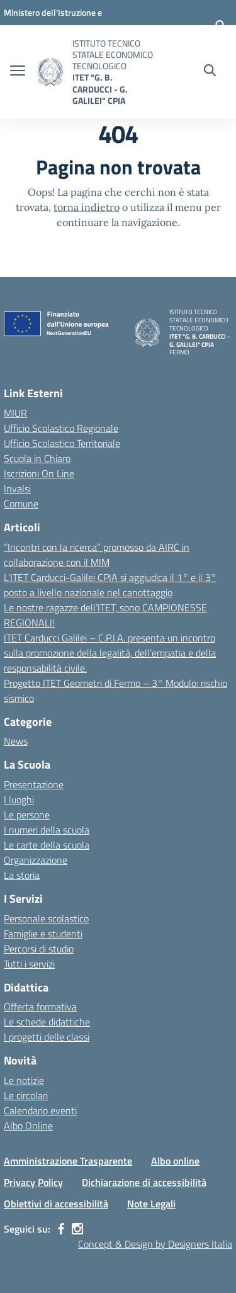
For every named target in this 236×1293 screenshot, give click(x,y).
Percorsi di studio (39, 948)
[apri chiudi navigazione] (17, 71)
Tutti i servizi (29, 963)
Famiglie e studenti (43, 933)
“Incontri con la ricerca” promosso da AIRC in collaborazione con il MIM (96, 554)
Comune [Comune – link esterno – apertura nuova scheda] (21, 503)
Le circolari (26, 1095)
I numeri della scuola (46, 829)
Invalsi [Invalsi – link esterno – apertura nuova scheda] (17, 488)
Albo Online (28, 1125)
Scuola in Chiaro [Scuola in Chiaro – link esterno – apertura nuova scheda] (37, 458)
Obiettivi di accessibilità (56, 1203)
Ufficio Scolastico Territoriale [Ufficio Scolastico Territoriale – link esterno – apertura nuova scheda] (62, 443)
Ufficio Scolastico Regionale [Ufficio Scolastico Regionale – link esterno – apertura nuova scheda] (61, 428)
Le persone (27, 814)
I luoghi (19, 799)
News (16, 740)
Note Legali (151, 1203)
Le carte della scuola (46, 844)
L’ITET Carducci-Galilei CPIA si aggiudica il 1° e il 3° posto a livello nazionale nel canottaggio (110, 585)
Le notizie (24, 1080)
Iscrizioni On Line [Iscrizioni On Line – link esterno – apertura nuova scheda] (39, 473)
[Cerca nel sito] (210, 72)
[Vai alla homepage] (50, 72)
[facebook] (61, 1228)
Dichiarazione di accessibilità (144, 1182)
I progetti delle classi (46, 1036)
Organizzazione (35, 859)
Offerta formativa (40, 1006)
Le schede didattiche (47, 1021)
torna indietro (86, 207)
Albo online (175, 1160)
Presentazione (34, 784)
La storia (22, 875)
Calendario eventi (40, 1110)
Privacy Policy (33, 1182)
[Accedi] (220, 25)
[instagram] (77, 1228)
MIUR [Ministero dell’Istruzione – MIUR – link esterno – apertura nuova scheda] (15, 413)
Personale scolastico (46, 918)
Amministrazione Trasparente (68, 1160)
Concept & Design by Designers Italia (155, 1243)
